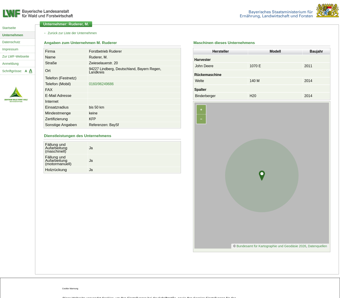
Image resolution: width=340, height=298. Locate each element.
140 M (255, 81)
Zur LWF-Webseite (15, 56)
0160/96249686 (101, 84)
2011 (308, 66)
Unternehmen (12, 35)
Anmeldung (10, 63)
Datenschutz (11, 42)
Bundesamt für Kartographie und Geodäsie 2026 (271, 246)
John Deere (204, 66)
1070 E (255, 66)
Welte (199, 81)
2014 (308, 81)
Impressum (10, 49)
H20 (253, 96)
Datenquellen (317, 246)
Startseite (9, 28)
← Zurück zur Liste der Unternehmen (70, 33)
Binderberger (205, 96)
